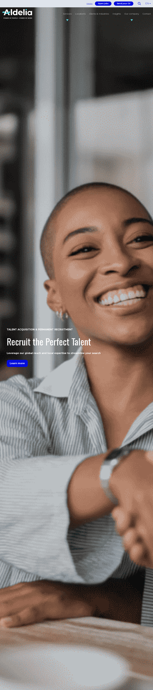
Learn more (17, 363)
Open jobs (103, 3)
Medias (90, 3)
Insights (116, 13)
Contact (146, 13)
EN (147, 3)
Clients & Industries (99, 13)
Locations (80, 13)
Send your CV (123, 3)
